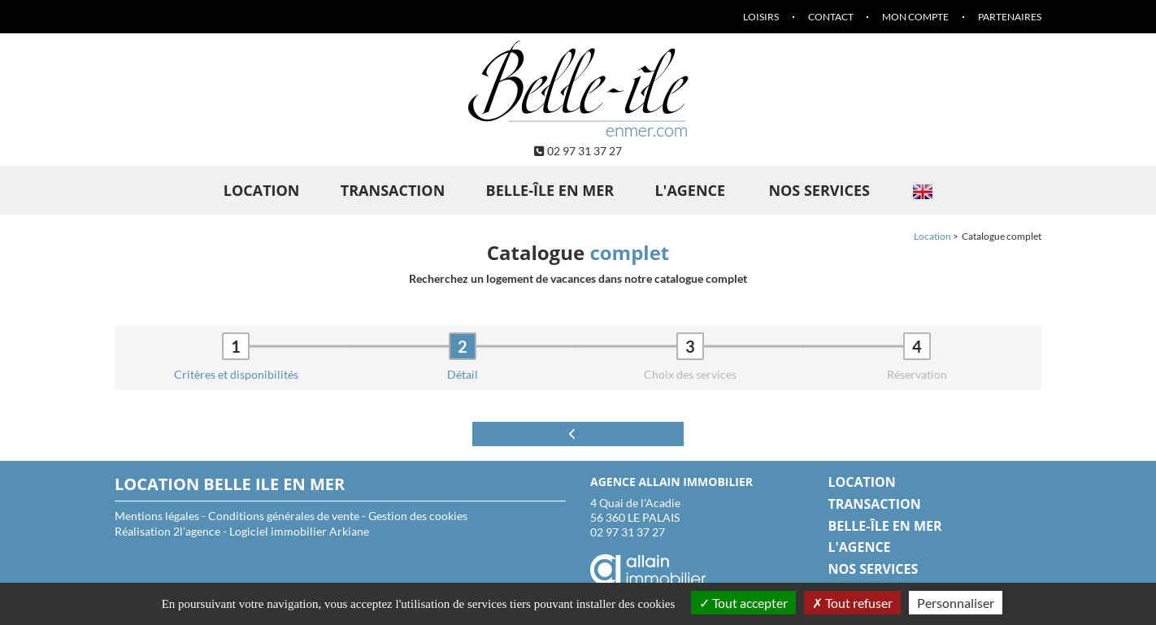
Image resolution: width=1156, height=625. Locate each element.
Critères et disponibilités (236, 374)
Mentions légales (157, 516)
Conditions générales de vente (283, 516)
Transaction (393, 190)
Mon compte (915, 17)
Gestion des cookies (417, 516)
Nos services (819, 190)
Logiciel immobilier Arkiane (299, 531)
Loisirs (761, 17)
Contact (831, 17)
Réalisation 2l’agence (167, 531)
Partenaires (1009, 17)
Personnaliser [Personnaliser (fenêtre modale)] (955, 602)
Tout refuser (852, 602)
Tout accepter (743, 602)
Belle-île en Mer (550, 190)
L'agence (689, 190)
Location (262, 190)
